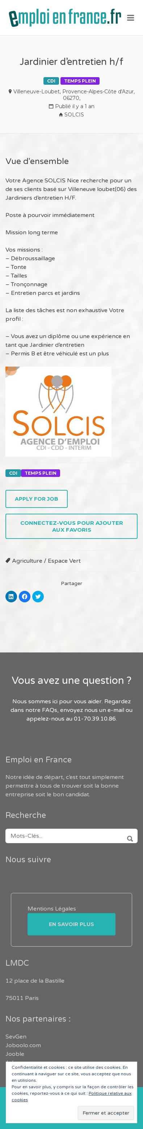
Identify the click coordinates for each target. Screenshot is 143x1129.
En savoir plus (71, 924)
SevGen (15, 1036)
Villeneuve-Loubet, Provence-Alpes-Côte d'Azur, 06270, (74, 94)
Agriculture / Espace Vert (46, 560)
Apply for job (36, 499)
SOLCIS (74, 114)
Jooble (14, 1054)
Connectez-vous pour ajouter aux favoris (71, 526)
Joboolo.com (23, 1045)
